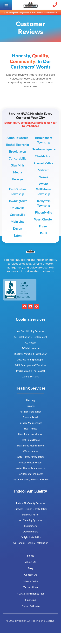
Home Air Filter (30, 514)
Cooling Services (30, 319)
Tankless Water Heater (30, 473)
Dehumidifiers (30, 531)
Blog (30, 568)
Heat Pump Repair (30, 439)
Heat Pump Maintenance (30, 445)
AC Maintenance (31, 348)
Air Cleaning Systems (30, 520)
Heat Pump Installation (30, 434)
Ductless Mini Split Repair (30, 359)
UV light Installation (30, 537)
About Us (30, 561)
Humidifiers (30, 525)
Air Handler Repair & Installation (30, 542)
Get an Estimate (31, 606)
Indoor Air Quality (30, 491)
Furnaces (30, 405)
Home (30, 555)
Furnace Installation (30, 411)
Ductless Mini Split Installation (30, 353)
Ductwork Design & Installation (30, 508)
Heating (30, 400)
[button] (6, 5)
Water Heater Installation (30, 456)
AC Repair (30, 342)
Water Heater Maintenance (30, 468)
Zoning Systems (30, 376)
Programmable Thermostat (30, 370)
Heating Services (30, 388)
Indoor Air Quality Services (30, 503)
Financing (30, 599)
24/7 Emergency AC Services (30, 365)
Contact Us (30, 574)
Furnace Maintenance (30, 422)
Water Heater (30, 451)
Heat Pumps (30, 428)
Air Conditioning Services (30, 331)
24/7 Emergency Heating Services (30, 479)
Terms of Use (30, 587)
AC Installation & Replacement (30, 336)
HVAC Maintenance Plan (31, 593)
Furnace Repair (30, 417)
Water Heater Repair (30, 462)
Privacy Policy (30, 580)
